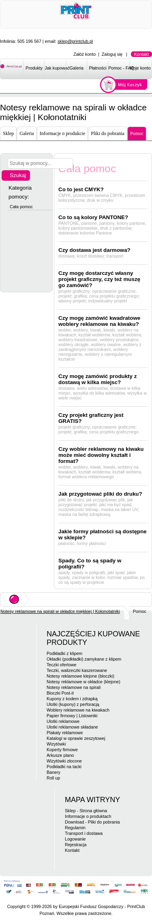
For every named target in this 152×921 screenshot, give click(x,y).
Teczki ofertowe (61, 664)
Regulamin (75, 827)
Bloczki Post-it (60, 693)
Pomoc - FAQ (118, 67)
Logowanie (75, 839)
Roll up (53, 777)
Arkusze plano (60, 755)
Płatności (97, 67)
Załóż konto (84, 54)
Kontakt (141, 54)
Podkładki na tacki (64, 766)
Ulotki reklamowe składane (72, 727)
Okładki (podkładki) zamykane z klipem (84, 659)
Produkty (34, 67)
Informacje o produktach (88, 816)
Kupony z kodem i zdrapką (72, 698)
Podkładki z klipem (64, 653)
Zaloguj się (112, 54)
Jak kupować (55, 67)
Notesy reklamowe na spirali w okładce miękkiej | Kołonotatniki (60, 611)
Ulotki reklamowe (63, 721)
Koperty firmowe (62, 749)
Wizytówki (56, 743)
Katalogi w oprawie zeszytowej (76, 738)
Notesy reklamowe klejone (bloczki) (80, 676)
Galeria (76, 67)
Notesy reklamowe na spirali (74, 687)
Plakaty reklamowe (65, 732)
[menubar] (87, 69)
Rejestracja (75, 844)
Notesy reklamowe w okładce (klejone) (83, 681)
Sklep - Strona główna (86, 810)
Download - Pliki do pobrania (92, 822)
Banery (53, 772)
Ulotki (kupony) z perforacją (73, 704)
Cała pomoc (21, 206)
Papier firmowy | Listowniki (72, 715)
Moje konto (140, 67)
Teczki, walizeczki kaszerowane (77, 670)
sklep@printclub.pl (75, 41)
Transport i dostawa (84, 833)
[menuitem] (33, 69)
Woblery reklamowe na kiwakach (78, 710)
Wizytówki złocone (64, 760)
